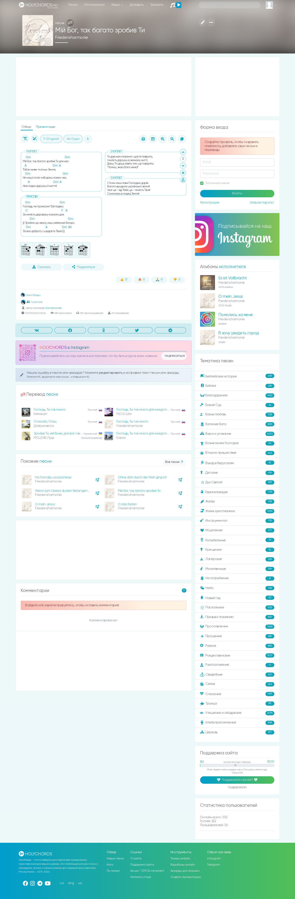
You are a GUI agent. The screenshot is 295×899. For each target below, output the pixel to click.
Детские (237, 473)
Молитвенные (237, 569)
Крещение (237, 550)
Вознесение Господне (237, 443)
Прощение (237, 636)
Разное (237, 646)
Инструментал (237, 521)
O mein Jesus (45, 504)
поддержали (237, 787)
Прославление (237, 627)
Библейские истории (237, 376)
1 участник (35, 301)
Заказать (156, 4)
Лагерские (237, 559)
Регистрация (209, 202)
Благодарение (237, 395)
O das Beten (127, 504)
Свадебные (237, 674)
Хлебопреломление (237, 723)
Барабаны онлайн (182, 864)
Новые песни (115, 858)
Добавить (136, 4)
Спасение (237, 694)
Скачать (41, 267)
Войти (237, 193)
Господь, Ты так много (50, 409)
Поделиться (83, 267)
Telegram (213, 864)
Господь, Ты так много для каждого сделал (147, 409)
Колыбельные (237, 540)
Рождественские (237, 655)
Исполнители (94, 4)
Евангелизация (237, 492)
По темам (113, 870)
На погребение (237, 578)
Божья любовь (237, 415)
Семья (237, 684)
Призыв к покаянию (237, 617)
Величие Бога (237, 424)
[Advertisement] (104, 87)
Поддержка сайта (142, 864)
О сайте (136, 858)
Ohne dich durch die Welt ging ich (142, 477)
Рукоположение (237, 665)
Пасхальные (237, 607)
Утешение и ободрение (237, 713)
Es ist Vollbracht (232, 278)
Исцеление (237, 530)
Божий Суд (237, 405)
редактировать (111, 372)
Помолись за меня (235, 315)
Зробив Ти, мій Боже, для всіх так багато (62, 433)
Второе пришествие (237, 453)
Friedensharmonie (71, 37)
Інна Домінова (54, 308)
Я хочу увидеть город (238, 333)
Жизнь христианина (237, 511)
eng (71, 883)
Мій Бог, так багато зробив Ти (139, 490)
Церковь (237, 732)
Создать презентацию (185, 877)
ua (80, 883)
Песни (73, 4)
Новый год (237, 598)
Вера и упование (237, 434)
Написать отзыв (140, 877)
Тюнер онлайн (180, 858)
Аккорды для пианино (184, 870)
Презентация (45, 126)
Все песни (174, 462)
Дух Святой (237, 482)
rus (62, 883)
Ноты (110, 864)
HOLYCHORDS (53, 347)
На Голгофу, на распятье (53, 477)
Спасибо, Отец (45, 421)
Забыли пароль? (262, 202)
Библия (237, 386)
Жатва (237, 501)
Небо (237, 588)
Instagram (214, 858)
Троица (237, 703)
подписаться (175, 356)
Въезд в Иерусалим (237, 462)
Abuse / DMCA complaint (147, 870)
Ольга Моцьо (30, 295)
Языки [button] (115, 4)
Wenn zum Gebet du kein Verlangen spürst (66, 490)
